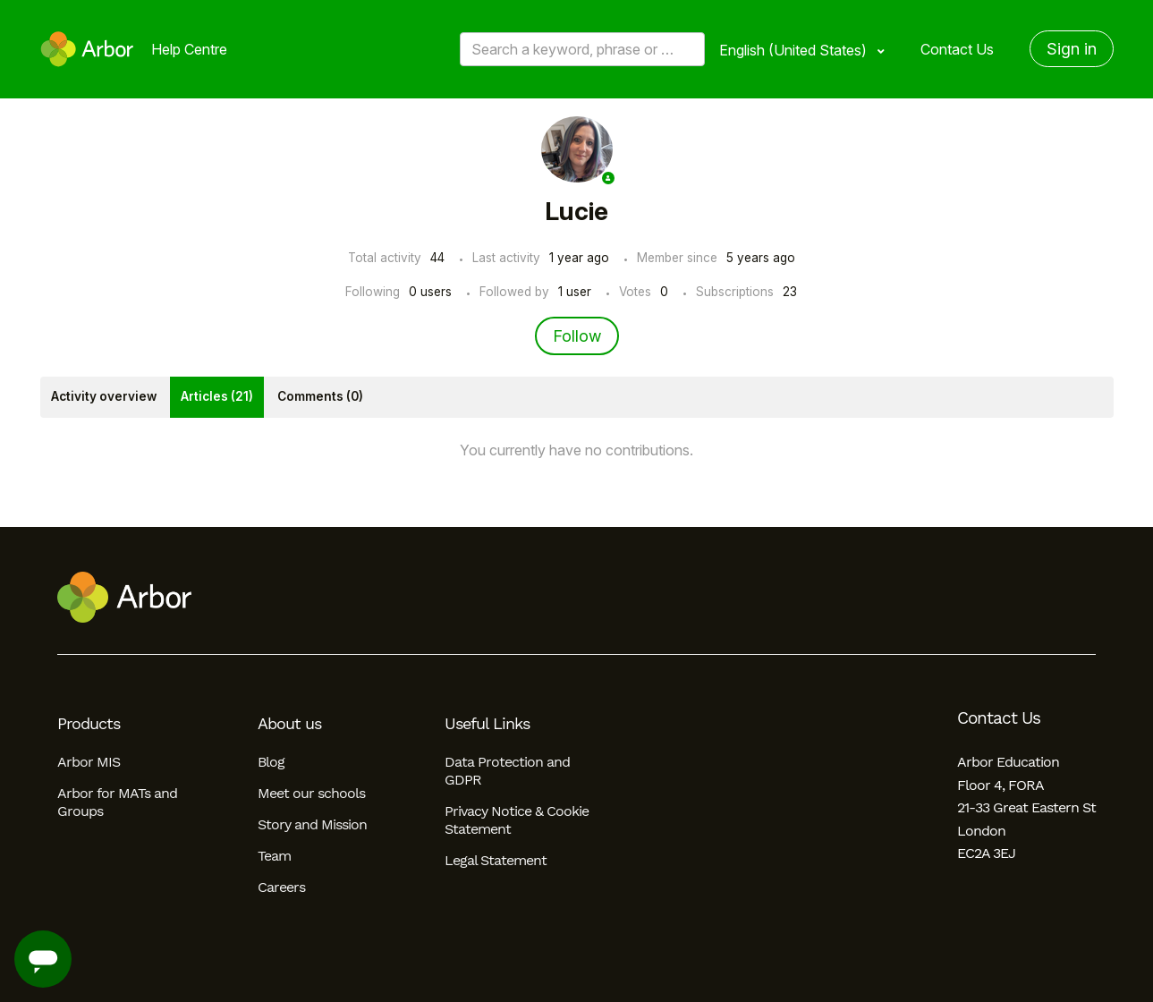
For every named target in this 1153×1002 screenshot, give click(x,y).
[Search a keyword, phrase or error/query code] (582, 49)
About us (289, 724)
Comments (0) (320, 396)
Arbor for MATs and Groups (117, 802)
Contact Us (957, 49)
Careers (281, 887)
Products (88, 724)
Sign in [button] (1072, 48)
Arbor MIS (88, 761)
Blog (271, 761)
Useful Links (487, 724)
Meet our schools (311, 793)
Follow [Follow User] (577, 336)
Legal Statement (496, 860)
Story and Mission (312, 824)
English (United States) (794, 50)
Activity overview (104, 396)
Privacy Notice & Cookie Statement (517, 819)
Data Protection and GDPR (507, 770)
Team (274, 855)
